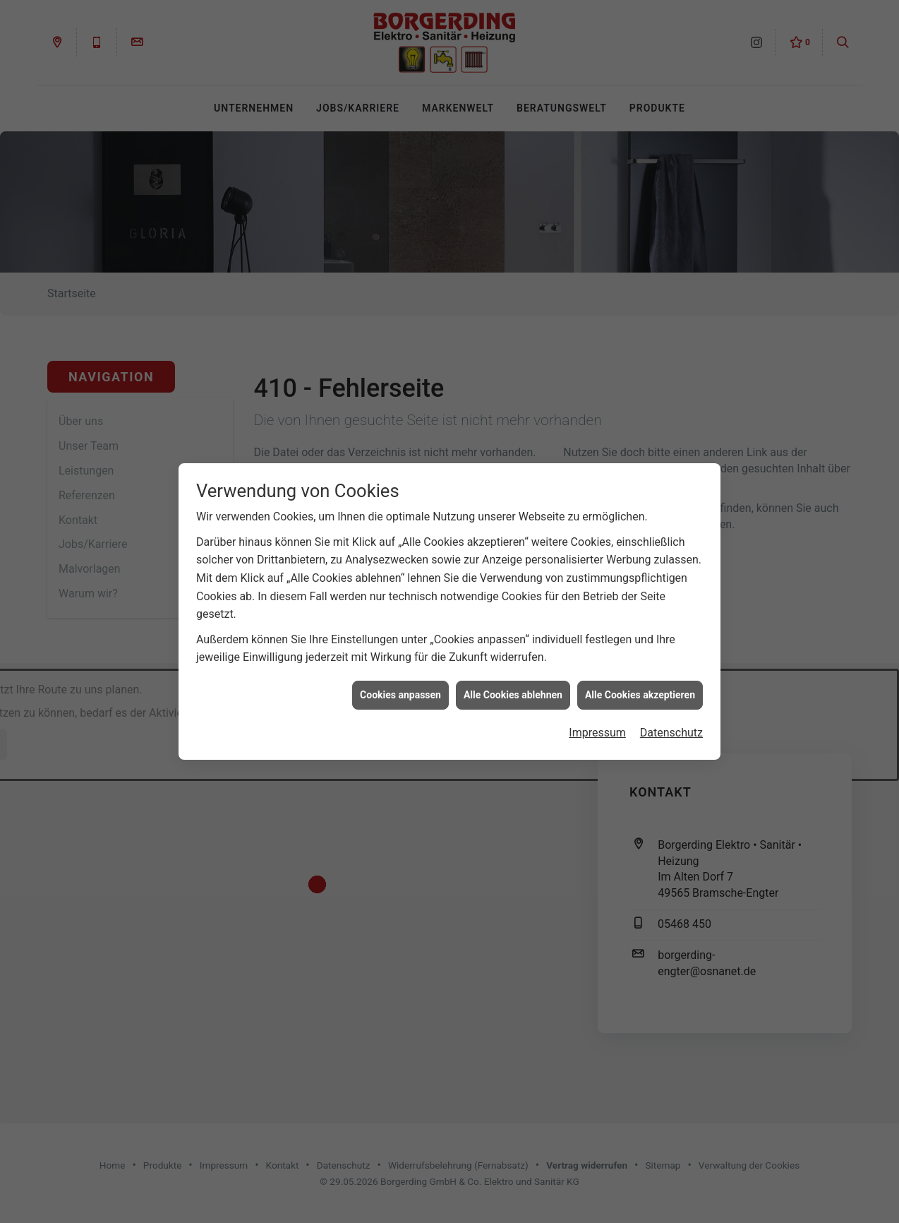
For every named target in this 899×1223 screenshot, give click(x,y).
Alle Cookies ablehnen (513, 680)
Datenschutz (671, 719)
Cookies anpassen (400, 680)
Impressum (597, 719)
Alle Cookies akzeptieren (640, 680)
